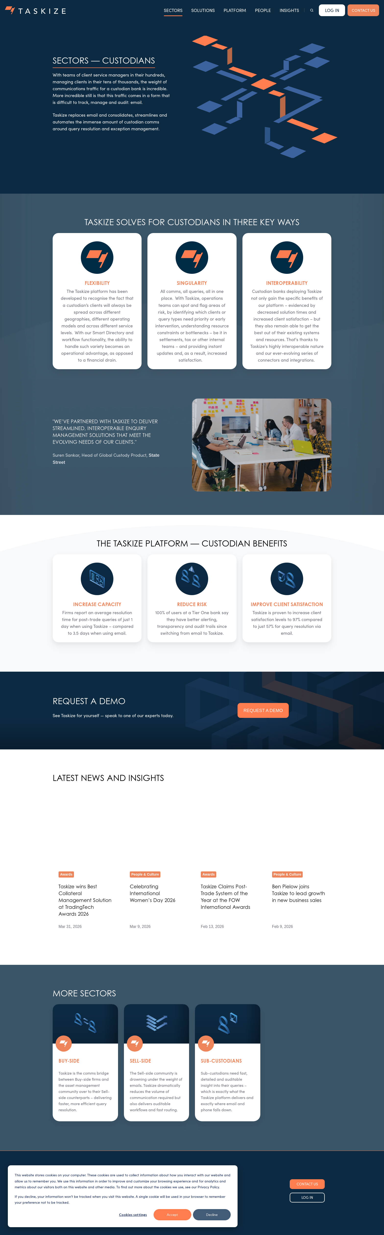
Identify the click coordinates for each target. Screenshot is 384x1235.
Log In (332, 10)
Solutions (156, 1124)
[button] (312, 10)
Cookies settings (133, 1215)
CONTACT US (363, 10)
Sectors (154, 1134)
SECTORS (173, 10)
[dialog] (123, 1196)
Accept (172, 1215)
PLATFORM (235, 10)
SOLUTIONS (203, 10)
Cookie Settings (19, 1228)
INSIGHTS (289, 10)
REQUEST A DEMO (263, 710)
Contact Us (205, 1143)
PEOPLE (263, 10)
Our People (206, 1124)
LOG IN (307, 1139)
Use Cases (157, 1143)
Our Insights (206, 1134)
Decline (212, 1215)
